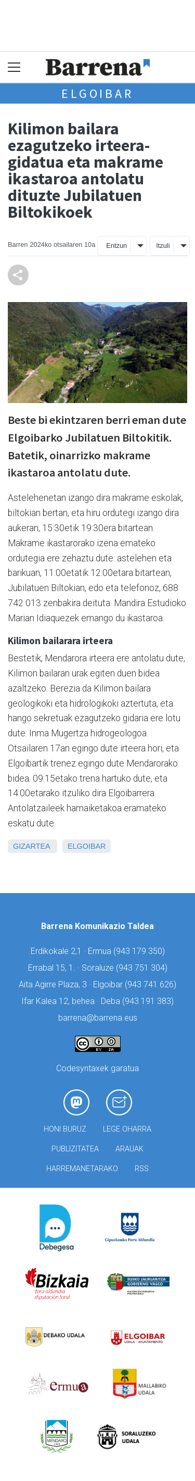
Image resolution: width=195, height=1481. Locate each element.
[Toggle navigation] (14, 67)
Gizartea (31, 846)
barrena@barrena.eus (97, 1018)
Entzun (116, 245)
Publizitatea (75, 1149)
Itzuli (163, 245)
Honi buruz (65, 1129)
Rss (142, 1168)
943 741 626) (151, 984)
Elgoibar (97, 93)
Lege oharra (127, 1129)
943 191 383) (149, 1001)
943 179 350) (140, 951)
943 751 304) (143, 968)
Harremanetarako (82, 1168)
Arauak (129, 1149)
